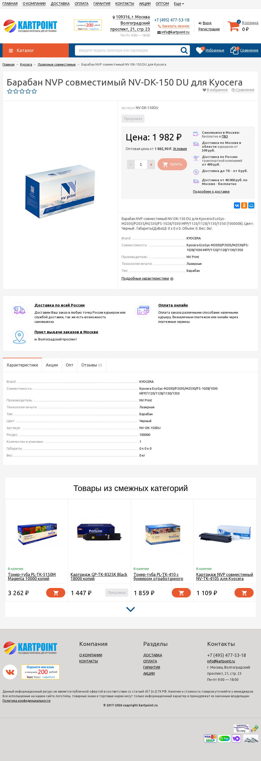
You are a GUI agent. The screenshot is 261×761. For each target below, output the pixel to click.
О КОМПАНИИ (34, 4)
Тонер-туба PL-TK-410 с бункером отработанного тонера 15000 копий (158, 578)
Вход (207, 23)
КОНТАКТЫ (124, 4)
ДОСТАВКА (60, 4)
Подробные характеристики (145, 278)
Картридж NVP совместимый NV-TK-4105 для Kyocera (224, 576)
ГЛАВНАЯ (10, 4)
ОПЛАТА (81, 4)
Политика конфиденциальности (26, 700)
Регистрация (209, 29)
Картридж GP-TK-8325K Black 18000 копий (99, 576)
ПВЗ (225, 136)
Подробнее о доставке (211, 191)
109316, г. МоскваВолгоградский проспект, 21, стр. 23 (130, 23)
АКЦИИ (145, 4)
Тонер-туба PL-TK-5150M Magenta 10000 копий (32, 576)
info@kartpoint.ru (175, 32)
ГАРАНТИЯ (102, 4)
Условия (180, 149)
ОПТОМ (162, 4)
